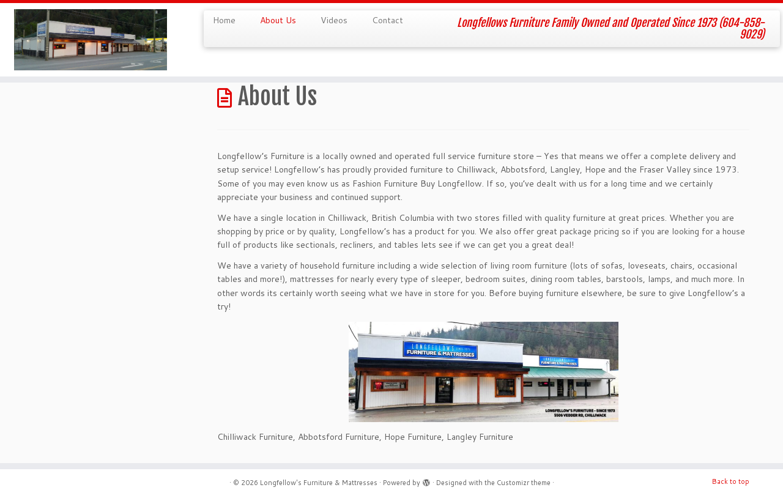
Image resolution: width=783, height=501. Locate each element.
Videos (334, 20)
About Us (278, 20)
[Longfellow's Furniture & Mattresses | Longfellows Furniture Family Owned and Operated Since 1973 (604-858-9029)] (90, 39)
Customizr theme (524, 483)
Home (224, 20)
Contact (387, 20)
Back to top (730, 481)
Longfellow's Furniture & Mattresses (318, 483)
